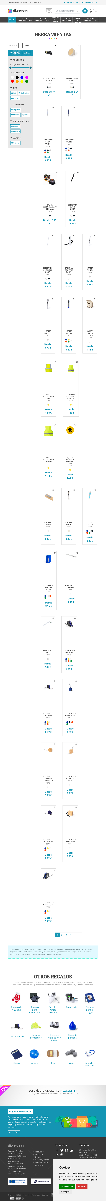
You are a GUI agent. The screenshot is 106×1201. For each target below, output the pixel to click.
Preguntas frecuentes (39, 1155)
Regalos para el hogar (90, 1010)
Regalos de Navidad (16, 1008)
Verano (34, 1062)
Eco (53, 1062)
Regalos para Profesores (34, 1010)
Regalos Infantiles (66, 19)
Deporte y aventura (90, 1064)
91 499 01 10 (35, 2)
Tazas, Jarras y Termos (77, 20)
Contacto (39, 1165)
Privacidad (26, 1195)
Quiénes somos (42, 1162)
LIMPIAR (27, 53)
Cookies (45, 1195)
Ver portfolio (14, 1132)
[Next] (75, 935)
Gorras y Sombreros (36, 1036)
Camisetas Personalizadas (42, 19)
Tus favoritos (71, 2)
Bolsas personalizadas (25, 19)
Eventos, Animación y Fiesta (54, 1037)
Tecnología (71, 1007)
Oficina (16, 1062)
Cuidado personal (72, 1036)
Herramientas (17, 1036)
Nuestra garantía (42, 1159)
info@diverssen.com (18, 2)
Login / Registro (89, 2)
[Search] (67, 10)
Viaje (71, 1062)
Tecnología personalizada (90, 19)
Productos (39, 1152)
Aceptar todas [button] (67, 1186)
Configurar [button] (65, 1192)
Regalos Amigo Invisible (53, 1010)
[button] (13, 45)
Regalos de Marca (55, 19)
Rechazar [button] (82, 1186)
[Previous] (79, 935)
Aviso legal (36, 1195)
